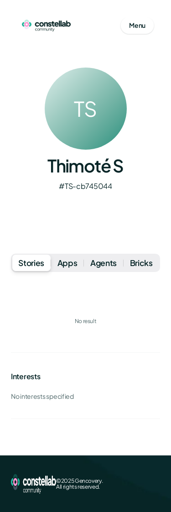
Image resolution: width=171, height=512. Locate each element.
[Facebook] (110, 484)
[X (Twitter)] (125, 484)
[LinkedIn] (140, 484)
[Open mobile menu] (137, 25)
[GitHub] (154, 484)
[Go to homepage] (46, 25)
